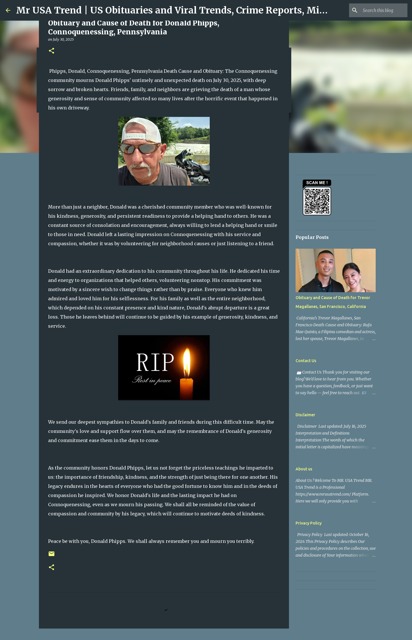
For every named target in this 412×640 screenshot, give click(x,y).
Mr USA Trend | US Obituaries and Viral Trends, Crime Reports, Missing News (193, 10)
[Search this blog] (377, 10)
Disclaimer (305, 415)
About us (304, 469)
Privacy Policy (309, 523)
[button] (51, 51)
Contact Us (306, 360)
